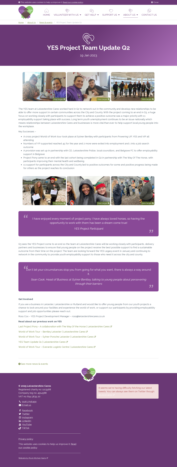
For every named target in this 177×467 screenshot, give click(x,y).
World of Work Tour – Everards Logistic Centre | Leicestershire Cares (55, 347)
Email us (24, 405)
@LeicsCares (105, 394)
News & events (45, 22)
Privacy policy (25, 439)
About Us (130, 12)
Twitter (24, 414)
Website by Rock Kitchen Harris (32, 458)
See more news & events (33, 363)
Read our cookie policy (73, 2)
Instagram (25, 417)
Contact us (149, 12)
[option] (44, 86)
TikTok (23, 428)
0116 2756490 (27, 401)
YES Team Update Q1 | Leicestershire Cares (41, 341)
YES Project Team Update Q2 (69, 22)
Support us (111, 12)
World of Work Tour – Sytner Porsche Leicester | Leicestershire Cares (55, 336)
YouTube (25, 424)
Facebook (25, 410)
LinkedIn (24, 421)
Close (154, 2)
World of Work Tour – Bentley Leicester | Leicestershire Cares (51, 331)
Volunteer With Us (67, 12)
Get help (92, 12)
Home (46, 12)
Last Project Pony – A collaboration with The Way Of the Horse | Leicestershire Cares (64, 326)
